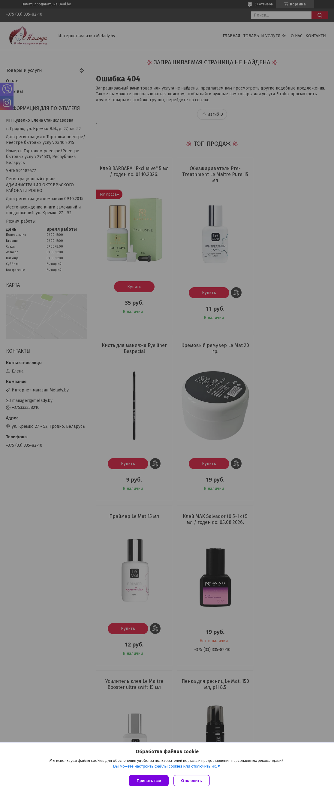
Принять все (149, 780)
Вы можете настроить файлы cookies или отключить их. (165, 767)
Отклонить (192, 780)
